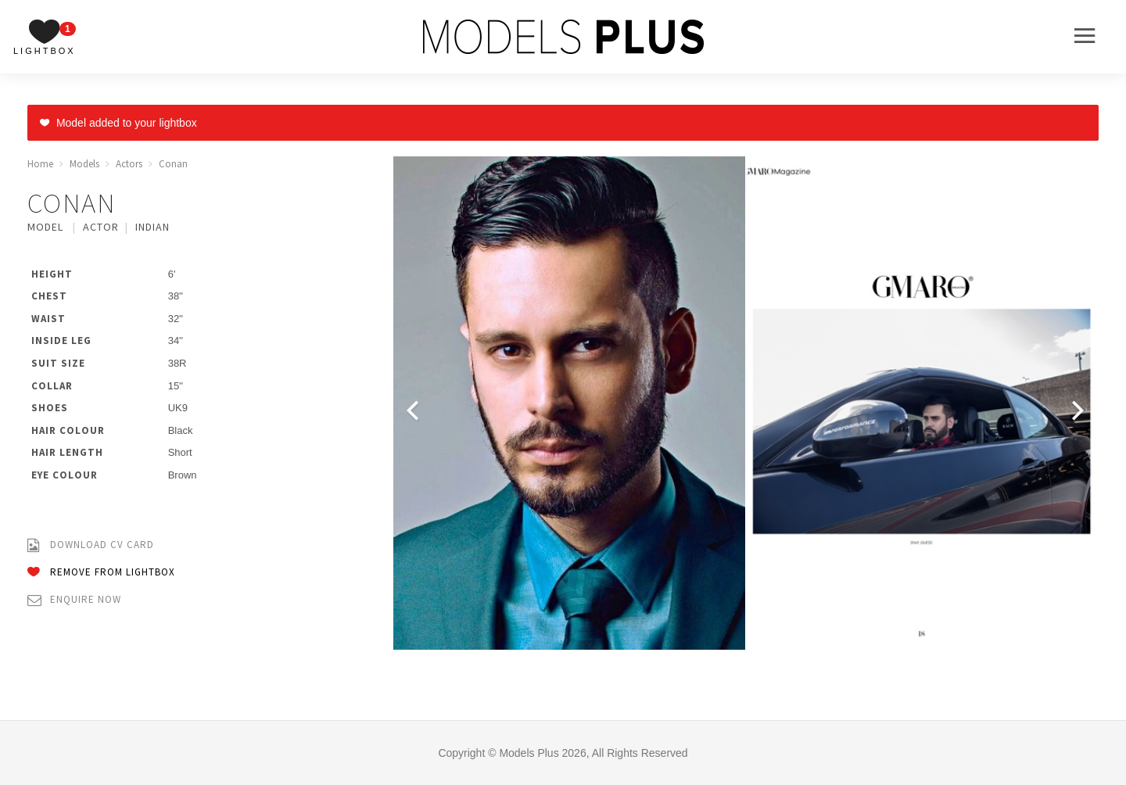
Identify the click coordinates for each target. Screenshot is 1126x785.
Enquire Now (74, 600)
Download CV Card (90, 545)
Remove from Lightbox (101, 572)
